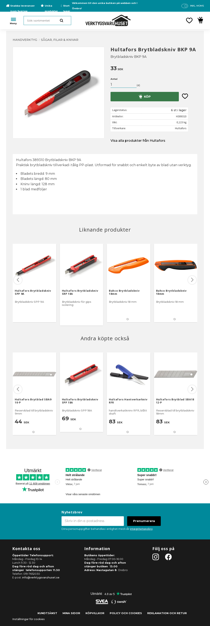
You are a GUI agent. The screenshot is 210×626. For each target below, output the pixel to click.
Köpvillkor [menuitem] (95, 613)
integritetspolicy (141, 528)
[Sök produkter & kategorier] (47, 20)
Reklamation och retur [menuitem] (167, 613)
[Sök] (61, 20)
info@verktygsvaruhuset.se (40, 577)
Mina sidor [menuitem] (71, 613)
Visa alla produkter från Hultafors (138, 141)
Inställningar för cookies (28, 619)
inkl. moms (197, 5)
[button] (189, 20)
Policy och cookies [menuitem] (126, 613)
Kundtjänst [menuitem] (47, 613)
